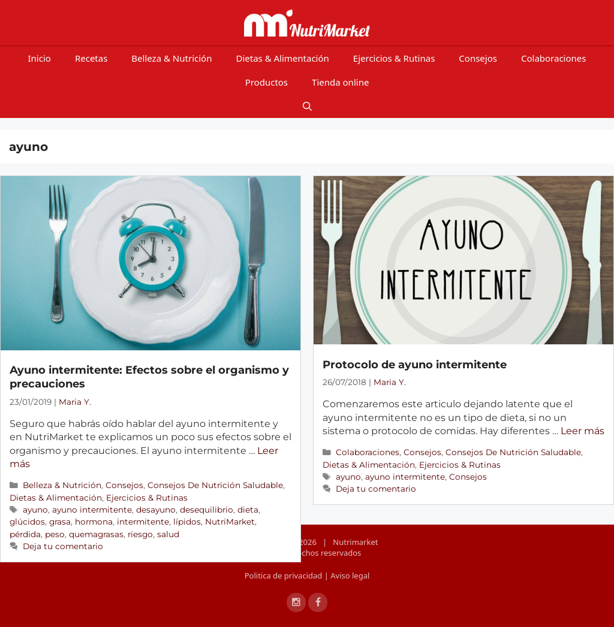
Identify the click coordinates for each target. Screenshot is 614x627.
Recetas (91, 58)
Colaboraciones (553, 58)
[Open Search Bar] (307, 106)
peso (55, 534)
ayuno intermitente (92, 509)
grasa (60, 521)
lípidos (187, 521)
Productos (266, 82)
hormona (94, 521)
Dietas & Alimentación (282, 58)
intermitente (143, 521)
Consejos (478, 58)
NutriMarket (230, 521)
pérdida (25, 534)
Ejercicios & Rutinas (394, 58)
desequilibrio (206, 509)
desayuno (156, 509)
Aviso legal (349, 575)
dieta (247, 509)
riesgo (140, 534)
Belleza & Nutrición (171, 58)
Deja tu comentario (63, 546)
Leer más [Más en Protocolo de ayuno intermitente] (582, 431)
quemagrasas (96, 534)
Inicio (39, 58)
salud (168, 534)
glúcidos (27, 521)
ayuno (35, 509)
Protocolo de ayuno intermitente (415, 364)
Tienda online (340, 82)
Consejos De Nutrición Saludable (215, 485)
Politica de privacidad (284, 575)
